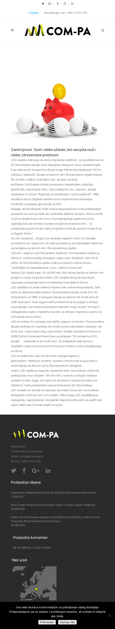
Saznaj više (67, 622)
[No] (109, 615)
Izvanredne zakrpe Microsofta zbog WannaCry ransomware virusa (53, 492)
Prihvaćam (47, 622)
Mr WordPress (22, 547)
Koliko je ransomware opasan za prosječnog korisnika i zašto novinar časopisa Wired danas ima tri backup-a (55, 519)
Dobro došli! (42, 547)
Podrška (34, 12)
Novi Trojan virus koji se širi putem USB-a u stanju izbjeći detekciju (53, 505)
